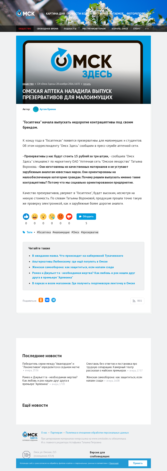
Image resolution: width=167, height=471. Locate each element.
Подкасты (70, 28)
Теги (29, 232)
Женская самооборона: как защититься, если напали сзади (73, 267)
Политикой (114, 463)
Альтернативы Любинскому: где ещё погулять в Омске (70, 261)
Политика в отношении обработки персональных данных (97, 432)
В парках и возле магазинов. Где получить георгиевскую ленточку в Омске (83, 283)
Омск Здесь (25, 14)
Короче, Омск (120, 28)
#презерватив (89, 232)
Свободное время (47, 28)
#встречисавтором (94, 28)
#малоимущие (61, 232)
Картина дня (55, 13)
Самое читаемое (112, 13)
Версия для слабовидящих (100, 454)
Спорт (137, 28)
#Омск (75, 232)
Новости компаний (82, 13)
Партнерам (56, 432)
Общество (25, 28)
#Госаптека (44, 232)
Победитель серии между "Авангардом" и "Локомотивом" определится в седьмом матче (51, 365)
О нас (44, 432)
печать (87, 84)
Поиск (144, 20)
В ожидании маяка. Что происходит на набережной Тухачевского (77, 255)
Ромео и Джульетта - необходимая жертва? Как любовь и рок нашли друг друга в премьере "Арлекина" (50, 380)
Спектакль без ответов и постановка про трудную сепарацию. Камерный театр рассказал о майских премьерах (111, 367)
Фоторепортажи (139, 13)
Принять (138, 463)
